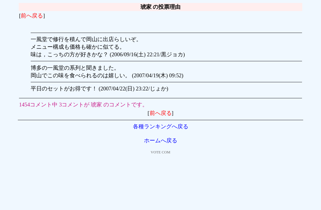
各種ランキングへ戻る (160, 126)
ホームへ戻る (160, 140)
